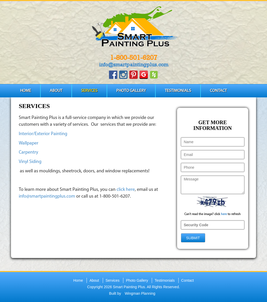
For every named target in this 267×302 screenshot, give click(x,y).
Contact (218, 91)
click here (126, 189)
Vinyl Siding (30, 161)
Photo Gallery (131, 91)
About (56, 91)
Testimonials (178, 91)
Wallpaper (28, 143)
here (224, 214)
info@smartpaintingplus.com (133, 64)
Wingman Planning (140, 293)
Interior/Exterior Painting (43, 133)
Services (89, 91)
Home (25, 91)
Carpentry (28, 152)
